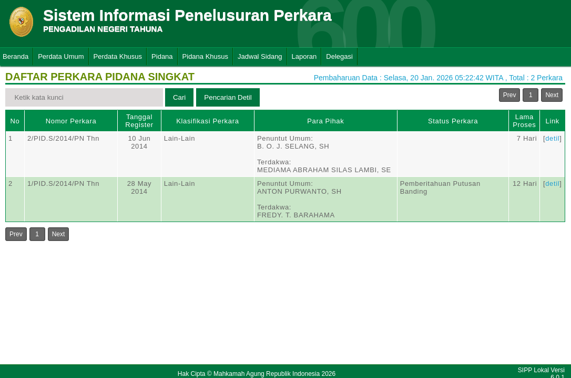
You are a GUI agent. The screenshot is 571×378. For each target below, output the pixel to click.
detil (552, 138)
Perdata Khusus (118, 56)
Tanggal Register (139, 121)
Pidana (161, 56)
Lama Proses (524, 121)
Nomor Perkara (71, 121)
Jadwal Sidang (260, 56)
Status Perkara (453, 121)
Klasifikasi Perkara (207, 121)
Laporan (304, 56)
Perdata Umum (61, 56)
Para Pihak (325, 121)
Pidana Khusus (205, 56)
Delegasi (339, 56)
